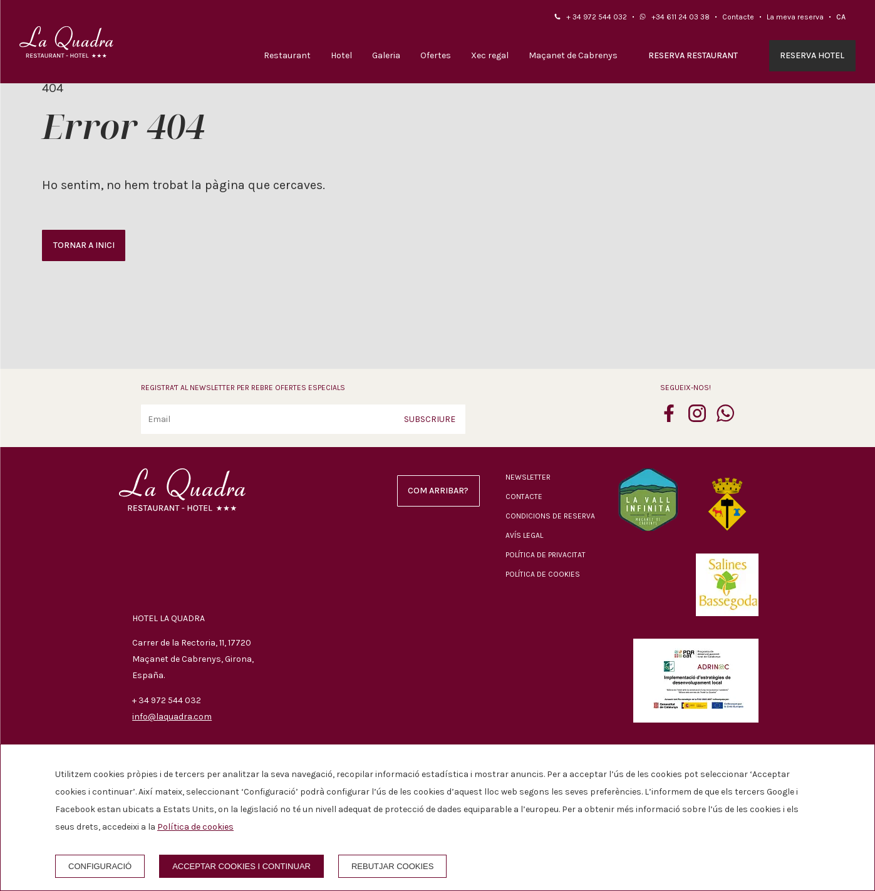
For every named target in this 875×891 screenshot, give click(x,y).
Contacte (738, 17)
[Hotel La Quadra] (66, 42)
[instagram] (697, 418)
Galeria (386, 55)
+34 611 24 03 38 (680, 17)
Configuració (100, 866)
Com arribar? (438, 490)
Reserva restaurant (693, 55)
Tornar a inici (84, 245)
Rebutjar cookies (392, 866)
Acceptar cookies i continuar (241, 866)
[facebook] (669, 418)
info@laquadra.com (172, 716)
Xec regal (490, 55)
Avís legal (524, 535)
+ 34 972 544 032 (596, 17)
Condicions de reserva (550, 516)
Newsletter (528, 477)
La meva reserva (795, 17)
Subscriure (429, 419)
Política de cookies (542, 574)
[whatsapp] (725, 418)
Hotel (341, 55)
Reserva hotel (812, 55)
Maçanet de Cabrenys (573, 55)
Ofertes (435, 55)
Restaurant (287, 55)
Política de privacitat (545, 554)
